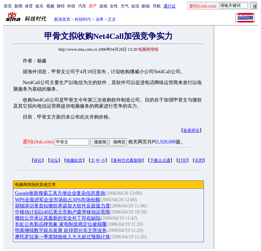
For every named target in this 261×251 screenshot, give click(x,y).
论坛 (54, 160)
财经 (61, 6)
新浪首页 (62, 19)
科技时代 (83, 19)
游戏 (103, 6)
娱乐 (39, 6)
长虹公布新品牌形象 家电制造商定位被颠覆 (61, 224)
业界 (99, 19)
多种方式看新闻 (127, 160)
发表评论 (191, 130)
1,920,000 (166, 141)
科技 (71, 6)
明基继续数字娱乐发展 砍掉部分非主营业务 (61, 230)
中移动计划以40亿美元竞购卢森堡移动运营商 (62, 212)
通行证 (169, 6)
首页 (8, 6)
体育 (29, 6)
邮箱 (146, 6)
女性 (114, 6)
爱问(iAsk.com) (38, 141)
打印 (182, 160)
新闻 (18, 6)
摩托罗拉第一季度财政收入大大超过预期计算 (62, 236)
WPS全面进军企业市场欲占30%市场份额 (57, 199)
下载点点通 (160, 160)
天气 (125, 6)
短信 (135, 6)
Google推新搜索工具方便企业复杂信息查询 (60, 193)
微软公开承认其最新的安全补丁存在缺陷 (58, 218)
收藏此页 (74, 160)
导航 (157, 6)
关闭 (199, 160)
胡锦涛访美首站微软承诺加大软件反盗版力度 (62, 205)
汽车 (82, 6)
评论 (38, 160)
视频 (50, 6)
